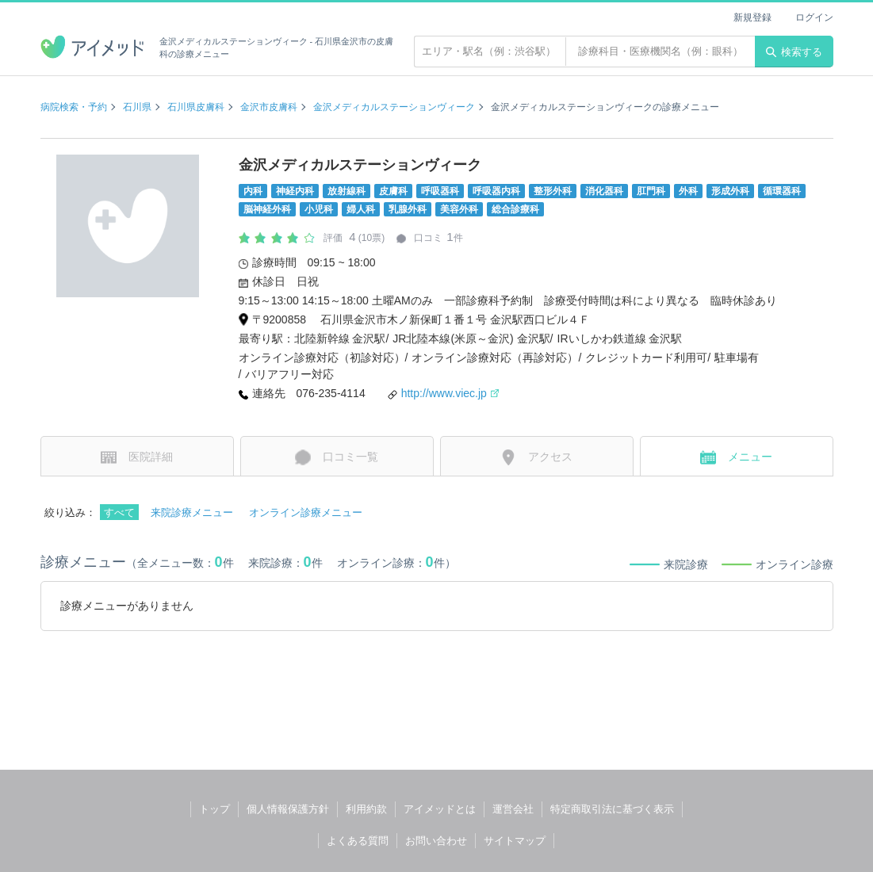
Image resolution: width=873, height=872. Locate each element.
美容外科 (459, 209)
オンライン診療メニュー (305, 512)
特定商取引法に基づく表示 (612, 809)
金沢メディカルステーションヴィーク (394, 107)
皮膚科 (393, 191)
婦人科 (361, 209)
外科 (688, 191)
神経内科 (295, 191)
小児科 (318, 209)
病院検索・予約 (73, 107)
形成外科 (730, 191)
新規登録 (752, 17)
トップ (214, 809)
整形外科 (553, 191)
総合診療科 (515, 209)
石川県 (137, 107)
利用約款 (366, 809)
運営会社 (513, 809)
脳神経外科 (267, 209)
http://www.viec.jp (450, 393)
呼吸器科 (440, 191)
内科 (252, 191)
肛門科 (651, 191)
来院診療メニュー (192, 512)
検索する (794, 52)
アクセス (536, 457)
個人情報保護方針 (288, 809)
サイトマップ (515, 841)
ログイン (814, 17)
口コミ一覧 (336, 457)
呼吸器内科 (496, 191)
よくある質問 (358, 841)
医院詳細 (137, 457)
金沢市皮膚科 (268, 107)
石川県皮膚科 (195, 107)
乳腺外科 (408, 209)
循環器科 (782, 191)
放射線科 (346, 191)
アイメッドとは (440, 809)
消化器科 (604, 191)
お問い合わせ (436, 841)
